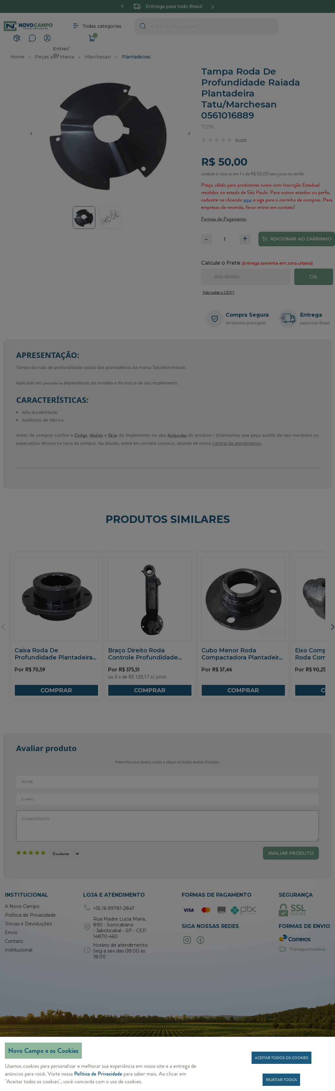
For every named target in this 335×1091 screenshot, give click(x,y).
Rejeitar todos (281, 1080)
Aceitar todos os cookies (281, 1058)
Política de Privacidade (98, 1073)
